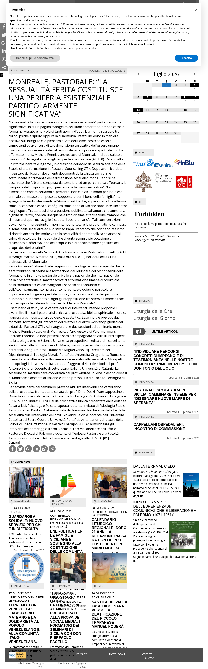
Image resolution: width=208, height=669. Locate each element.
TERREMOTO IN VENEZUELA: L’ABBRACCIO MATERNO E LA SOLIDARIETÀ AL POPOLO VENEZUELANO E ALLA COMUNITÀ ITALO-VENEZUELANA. (26, 618)
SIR (140, 201)
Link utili (145, 152)
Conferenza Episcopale (62, 502)
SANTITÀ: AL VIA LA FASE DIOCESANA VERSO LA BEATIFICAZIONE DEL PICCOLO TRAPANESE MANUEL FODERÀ (109, 610)
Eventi (101, 586)
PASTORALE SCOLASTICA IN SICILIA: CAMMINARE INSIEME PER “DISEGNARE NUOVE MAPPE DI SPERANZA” (164, 396)
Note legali (117, 654)
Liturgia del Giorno (154, 317)
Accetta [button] (186, 58)
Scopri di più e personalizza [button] (35, 58)
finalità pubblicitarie (54, 32)
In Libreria (145, 452)
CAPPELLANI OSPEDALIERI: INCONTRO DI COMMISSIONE (159, 426)
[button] (196, 10)
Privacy (81, 654)
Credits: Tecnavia (148, 656)
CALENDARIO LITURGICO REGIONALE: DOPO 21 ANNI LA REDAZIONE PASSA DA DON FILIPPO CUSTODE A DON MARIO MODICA (109, 528)
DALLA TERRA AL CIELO (154, 466)
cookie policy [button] (39, 20)
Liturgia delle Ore (152, 311)
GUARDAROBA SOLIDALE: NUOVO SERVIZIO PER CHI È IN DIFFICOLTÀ (26, 518)
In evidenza (105, 500)
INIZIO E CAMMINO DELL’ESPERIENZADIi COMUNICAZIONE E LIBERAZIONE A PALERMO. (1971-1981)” (164, 508)
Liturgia (144, 300)
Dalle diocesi (22, 70)
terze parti (72, 24)
